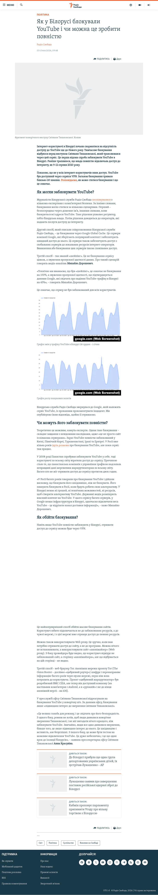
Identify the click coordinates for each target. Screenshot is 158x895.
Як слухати (7, 861)
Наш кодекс (46, 867)
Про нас (44, 861)
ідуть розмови (60, 445)
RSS (4, 878)
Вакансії (44, 878)
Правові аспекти (49, 872)
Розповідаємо (69, 180)
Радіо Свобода (44, 44)
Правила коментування (14, 884)
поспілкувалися (101, 199)
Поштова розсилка (11, 872)
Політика (43, 14)
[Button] (101, 59)
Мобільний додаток (12, 867)
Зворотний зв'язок (50, 884)
